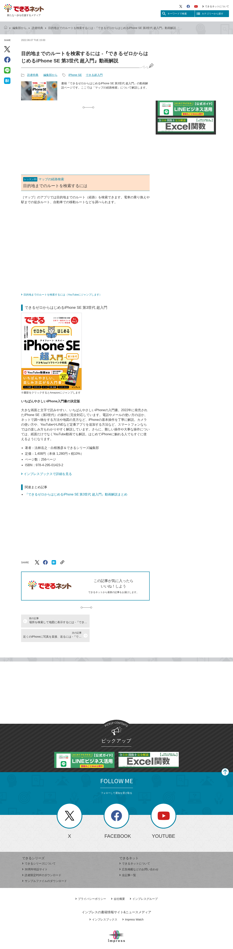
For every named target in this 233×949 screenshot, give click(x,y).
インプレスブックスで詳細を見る (48, 474)
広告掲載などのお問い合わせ (138, 854)
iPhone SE (75, 74)
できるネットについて (215, 6)
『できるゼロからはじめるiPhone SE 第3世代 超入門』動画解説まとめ (76, 494)
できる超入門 (94, 74)
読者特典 (37, 28)
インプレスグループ (144, 884)
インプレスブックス (103, 905)
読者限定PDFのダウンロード (41, 860)
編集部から (19, 28)
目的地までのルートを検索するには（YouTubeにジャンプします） (63, 294)
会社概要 (118, 884)
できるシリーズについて (39, 849)
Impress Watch (133, 905)
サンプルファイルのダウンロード (44, 866)
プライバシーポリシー (90, 884)
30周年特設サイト (35, 854)
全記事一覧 (127, 860)
